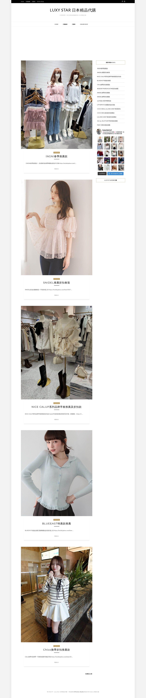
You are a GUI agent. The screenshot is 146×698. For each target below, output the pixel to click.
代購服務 (28, 1)
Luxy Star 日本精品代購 (73, 10)
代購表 (33, 1)
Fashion (56, 152)
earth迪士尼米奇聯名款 (104, 101)
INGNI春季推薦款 (57, 156)
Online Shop (40, 1)
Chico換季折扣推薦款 (56, 649)
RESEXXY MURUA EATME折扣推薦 (107, 88)
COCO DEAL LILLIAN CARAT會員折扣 (109, 109)
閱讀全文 (56, 168)
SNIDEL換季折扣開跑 (103, 92)
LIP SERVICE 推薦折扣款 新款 (106, 105)
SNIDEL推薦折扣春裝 (56, 282)
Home (22, 1)
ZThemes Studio (79, 691)
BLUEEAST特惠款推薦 (56, 523)
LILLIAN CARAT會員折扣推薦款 (106, 117)
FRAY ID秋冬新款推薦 (103, 125)
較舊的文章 (89, 674)
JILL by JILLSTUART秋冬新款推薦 (107, 121)
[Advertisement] (73, 42)
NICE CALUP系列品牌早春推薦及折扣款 (57, 406)
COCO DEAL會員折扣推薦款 (105, 113)
